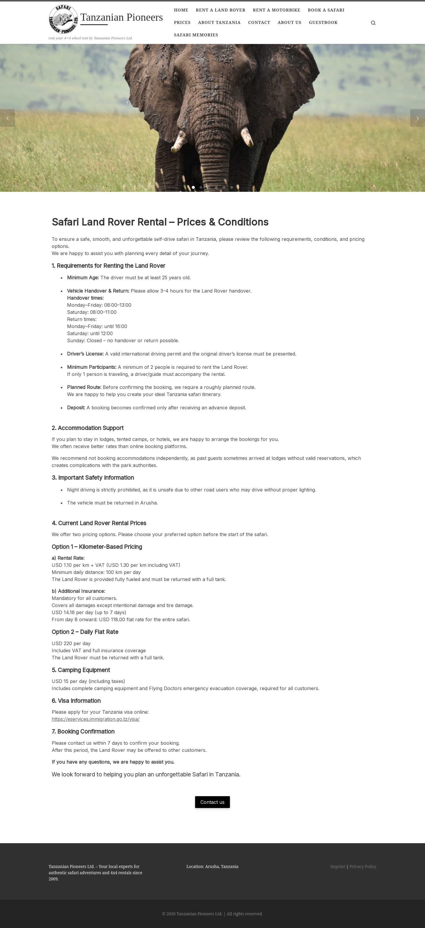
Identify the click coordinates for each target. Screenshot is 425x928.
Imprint (338, 866)
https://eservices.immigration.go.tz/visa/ (96, 719)
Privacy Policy (362, 866)
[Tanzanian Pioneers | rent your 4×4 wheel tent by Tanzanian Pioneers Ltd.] (63, 18)
